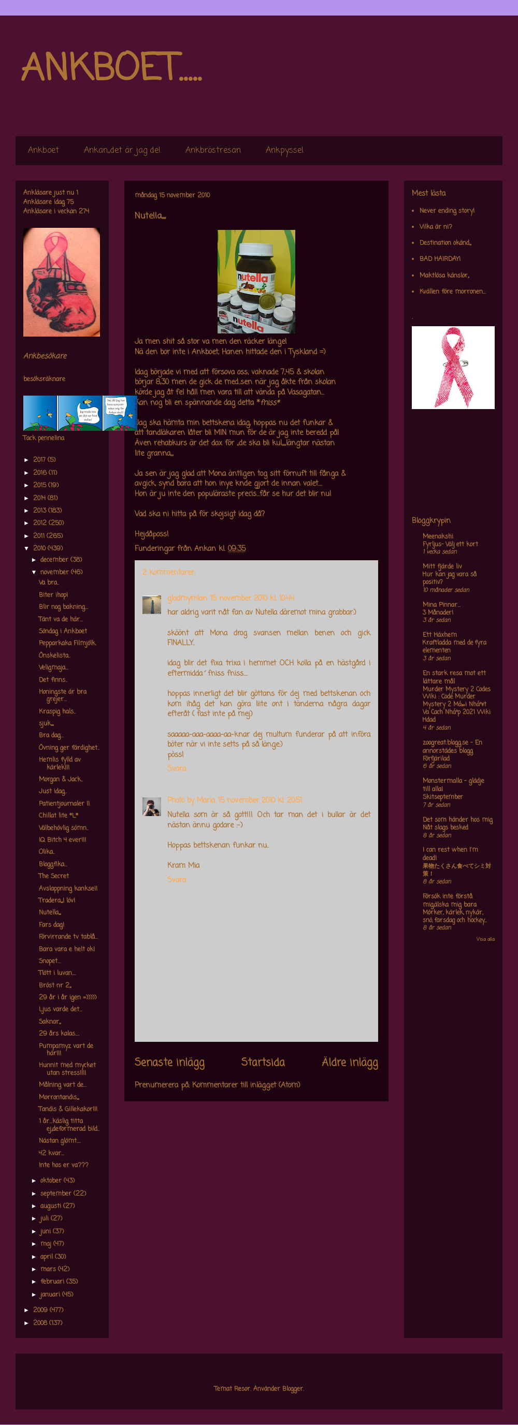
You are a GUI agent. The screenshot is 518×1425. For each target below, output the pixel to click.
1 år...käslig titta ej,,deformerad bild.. (69, 1125)
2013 (40, 511)
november (55, 572)
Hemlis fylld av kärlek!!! (60, 763)
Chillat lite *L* (58, 816)
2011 (40, 536)
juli (45, 1219)
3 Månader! (438, 613)
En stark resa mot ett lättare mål (454, 678)
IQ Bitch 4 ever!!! (62, 840)
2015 (40, 485)
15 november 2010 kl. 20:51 (260, 800)
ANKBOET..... (111, 69)
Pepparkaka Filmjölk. (67, 643)
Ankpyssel (285, 150)
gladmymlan (187, 598)
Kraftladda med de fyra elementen (454, 647)
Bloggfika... (53, 864)
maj (46, 1244)
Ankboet (43, 150)
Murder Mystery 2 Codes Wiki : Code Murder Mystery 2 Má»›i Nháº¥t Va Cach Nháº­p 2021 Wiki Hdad (457, 705)
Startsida (263, 1063)
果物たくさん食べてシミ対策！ (457, 870)
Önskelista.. (54, 656)
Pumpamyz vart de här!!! (66, 1050)
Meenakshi (438, 537)
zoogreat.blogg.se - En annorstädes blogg (452, 747)
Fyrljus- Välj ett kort (450, 544)
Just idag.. (53, 791)
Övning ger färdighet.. (69, 748)
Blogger (292, 1389)
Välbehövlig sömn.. (64, 828)
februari (53, 1282)
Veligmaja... (53, 668)
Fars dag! (51, 925)
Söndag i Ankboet (63, 631)
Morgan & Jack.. (61, 779)
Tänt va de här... (61, 619)
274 (84, 211)
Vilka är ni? (436, 227)
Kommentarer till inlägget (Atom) (246, 1085)
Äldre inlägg (350, 1063)
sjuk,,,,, (46, 724)
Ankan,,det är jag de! (122, 150)
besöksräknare (44, 379)
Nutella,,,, (50, 913)
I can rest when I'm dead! (450, 854)
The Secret (54, 876)
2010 (40, 549)
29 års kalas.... (59, 1034)
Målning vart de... (63, 1085)
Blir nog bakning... (63, 607)
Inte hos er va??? (64, 1165)
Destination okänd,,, (445, 243)
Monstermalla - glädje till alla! (453, 785)
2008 (41, 1323)
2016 (41, 473)
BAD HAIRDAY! (440, 259)
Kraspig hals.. (57, 712)
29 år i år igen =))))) (67, 997)
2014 (40, 498)
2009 (41, 1310)
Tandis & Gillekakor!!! (68, 1109)
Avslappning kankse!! (68, 889)
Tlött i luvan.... (57, 973)
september (57, 1194)
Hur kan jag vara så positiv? (450, 578)
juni (46, 1232)
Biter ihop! (53, 595)
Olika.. (47, 852)
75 (70, 202)
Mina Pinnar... (442, 605)
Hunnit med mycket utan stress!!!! (67, 1069)
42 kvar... (51, 1153)
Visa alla (486, 939)
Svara (176, 769)
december (55, 560)
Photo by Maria (191, 800)
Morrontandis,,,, (59, 1097)
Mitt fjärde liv (442, 567)
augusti (51, 1206)
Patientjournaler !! (64, 804)
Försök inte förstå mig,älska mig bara (450, 901)
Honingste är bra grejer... (63, 696)
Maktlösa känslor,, (444, 276)
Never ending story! (447, 211)
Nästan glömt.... (60, 1141)
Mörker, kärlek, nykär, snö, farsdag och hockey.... (454, 916)
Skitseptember (443, 797)
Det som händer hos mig (458, 820)
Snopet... (50, 961)
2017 (40, 460)
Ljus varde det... (60, 1009)
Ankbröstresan (213, 150)
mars (49, 1269)
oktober (52, 1181)
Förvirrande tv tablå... (68, 937)
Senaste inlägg (170, 1063)
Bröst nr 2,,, (55, 986)
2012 (41, 523)
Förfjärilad (436, 759)
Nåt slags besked (445, 828)
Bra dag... (51, 735)
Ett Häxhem (440, 635)
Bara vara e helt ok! (67, 949)
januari (51, 1295)
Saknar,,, (50, 1022)
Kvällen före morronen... (453, 292)
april (47, 1257)
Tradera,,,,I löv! (57, 901)
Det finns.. (53, 680)
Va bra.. (49, 583)
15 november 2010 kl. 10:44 (252, 598)
